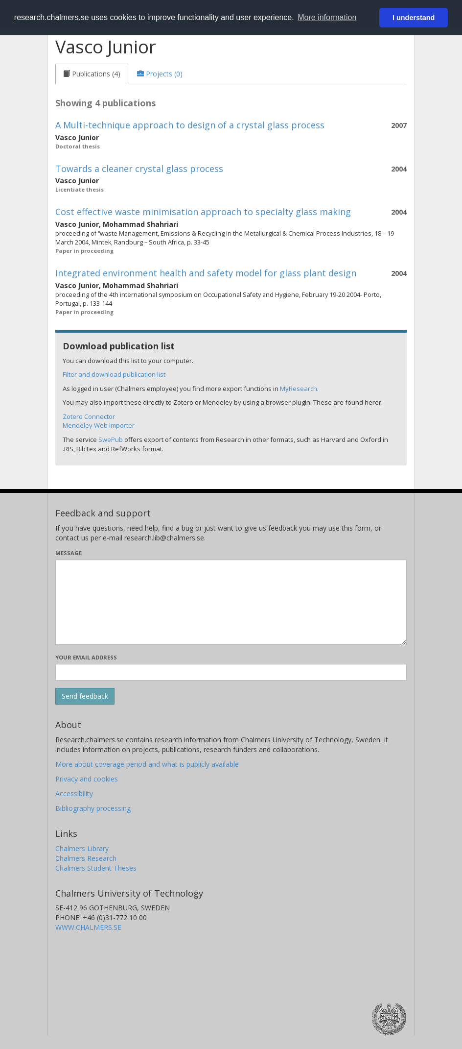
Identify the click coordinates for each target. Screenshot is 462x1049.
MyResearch (298, 388)
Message (68, 553)
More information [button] (327, 17)
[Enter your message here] (231, 602)
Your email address (86, 657)
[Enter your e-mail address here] (231, 672)
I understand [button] (414, 18)
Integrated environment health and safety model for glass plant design (205, 273)
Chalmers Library (82, 848)
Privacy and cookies (86, 778)
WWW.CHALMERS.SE (88, 927)
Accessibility (74, 793)
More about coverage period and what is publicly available (147, 764)
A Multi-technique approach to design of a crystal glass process (189, 125)
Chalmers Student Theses (96, 868)
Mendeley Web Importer (99, 425)
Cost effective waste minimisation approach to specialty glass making (203, 212)
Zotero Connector (89, 416)
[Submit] (85, 696)
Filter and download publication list (114, 374)
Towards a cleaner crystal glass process (139, 168)
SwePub (110, 439)
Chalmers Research (85, 858)
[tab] (91, 74)
